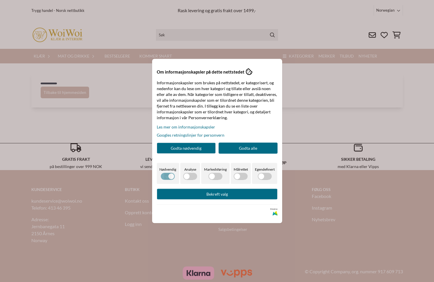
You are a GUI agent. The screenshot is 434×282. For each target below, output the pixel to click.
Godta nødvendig (186, 148)
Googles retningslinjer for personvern (190, 135)
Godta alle (248, 148)
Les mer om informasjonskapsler (186, 126)
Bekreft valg (217, 194)
